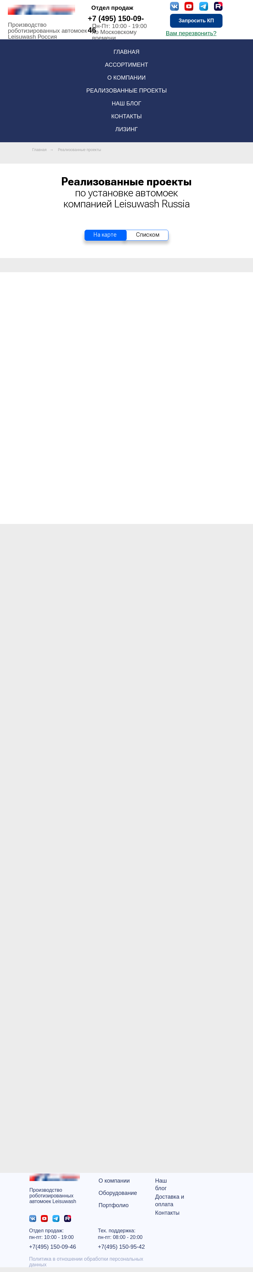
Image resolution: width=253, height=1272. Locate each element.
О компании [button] (126, 78)
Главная (126, 52)
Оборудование (118, 1193)
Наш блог (126, 103)
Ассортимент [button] (126, 65)
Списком (147, 234)
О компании (114, 1181)
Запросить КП (196, 20)
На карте (105, 234)
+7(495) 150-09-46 (52, 1247)
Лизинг (126, 129)
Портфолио (114, 1205)
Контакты (126, 116)
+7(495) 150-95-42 (121, 1247)
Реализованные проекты (126, 90)
